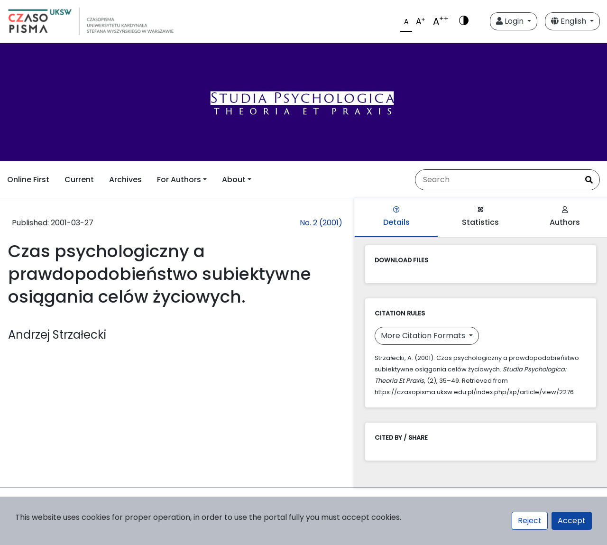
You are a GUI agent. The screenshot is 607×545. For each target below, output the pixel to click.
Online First (28, 179)
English (569, 21)
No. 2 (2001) (321, 222)
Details (396, 217)
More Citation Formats (424, 335)
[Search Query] (497, 179)
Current (79, 179)
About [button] (234, 179)
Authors (565, 217)
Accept (572, 520)
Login (510, 21)
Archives (125, 179)
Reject (530, 520)
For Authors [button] (179, 179)
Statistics (480, 217)
